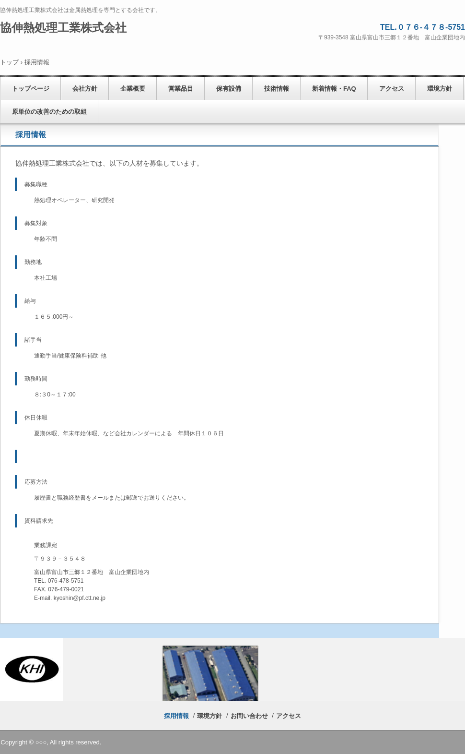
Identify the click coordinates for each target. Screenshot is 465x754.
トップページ (30, 88)
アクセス (391, 88)
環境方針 (439, 88)
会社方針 (84, 88)
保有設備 (228, 88)
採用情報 (176, 716)
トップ (9, 62)
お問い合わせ (249, 716)
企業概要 (132, 88)
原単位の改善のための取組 (49, 111)
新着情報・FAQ (334, 88)
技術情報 (276, 88)
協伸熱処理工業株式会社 (63, 27)
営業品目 (180, 88)
